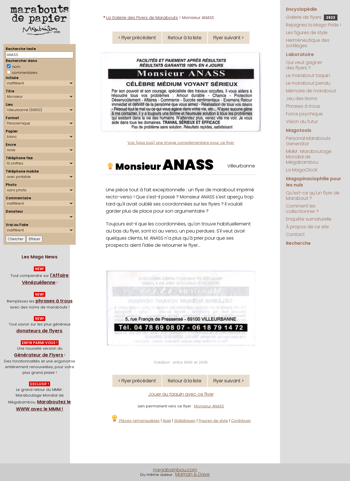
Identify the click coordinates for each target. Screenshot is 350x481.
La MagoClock (301, 170)
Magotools (298, 130)
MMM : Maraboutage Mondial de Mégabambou (309, 156)
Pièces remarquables (135, 420)
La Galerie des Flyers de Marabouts (142, 17)
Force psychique (304, 114)
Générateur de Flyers (38, 355)
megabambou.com (175, 470)
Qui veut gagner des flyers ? (304, 65)
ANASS (187, 165)
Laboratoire (300, 54)
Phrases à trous (303, 106)
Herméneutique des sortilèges (308, 43)
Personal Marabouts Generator (308, 141)
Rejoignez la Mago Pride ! (313, 25)
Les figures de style (307, 32)
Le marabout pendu (308, 83)
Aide (167, 420)
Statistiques (184, 420)
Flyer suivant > (228, 37)
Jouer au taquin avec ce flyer (181, 394)
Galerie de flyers (311, 17)
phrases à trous (54, 301)
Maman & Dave (192, 474)
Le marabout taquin (308, 75)
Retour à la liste (184, 37)
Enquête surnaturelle (309, 219)
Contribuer (241, 420)
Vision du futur (302, 121)
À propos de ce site (307, 226)
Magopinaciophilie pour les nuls (313, 181)
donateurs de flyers (39, 330)
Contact (295, 234)
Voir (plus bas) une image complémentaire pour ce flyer (180, 142)
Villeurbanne (241, 166)
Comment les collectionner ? (302, 209)
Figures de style (213, 420)
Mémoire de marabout (311, 91)
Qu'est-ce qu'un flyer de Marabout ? (312, 196)
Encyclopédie (301, 9)
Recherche (298, 243)
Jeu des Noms (301, 98)
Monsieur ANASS (209, 406)
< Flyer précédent (137, 37)
